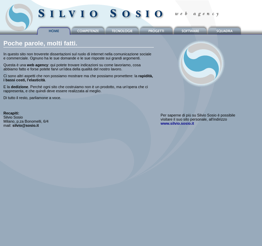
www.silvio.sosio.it (177, 123)
